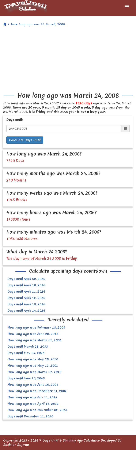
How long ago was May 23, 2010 (32, 359)
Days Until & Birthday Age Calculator (71, 440)
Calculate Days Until (25, 140)
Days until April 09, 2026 (26, 279)
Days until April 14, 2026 (26, 310)
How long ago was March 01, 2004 (34, 340)
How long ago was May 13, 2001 (32, 365)
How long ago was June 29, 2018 (32, 334)
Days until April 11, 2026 (26, 291)
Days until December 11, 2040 (30, 416)
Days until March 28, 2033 (27, 346)
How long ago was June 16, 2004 (32, 385)
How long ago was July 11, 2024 (32, 397)
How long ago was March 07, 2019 (34, 372)
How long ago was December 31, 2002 (37, 391)
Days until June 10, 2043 (26, 378)
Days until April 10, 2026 (26, 285)
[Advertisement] (68, 60)
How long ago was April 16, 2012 (33, 404)
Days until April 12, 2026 (26, 298)
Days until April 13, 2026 (26, 304)
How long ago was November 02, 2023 (37, 410)
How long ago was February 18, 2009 (36, 327)
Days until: (14, 120)
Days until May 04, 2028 (26, 353)
